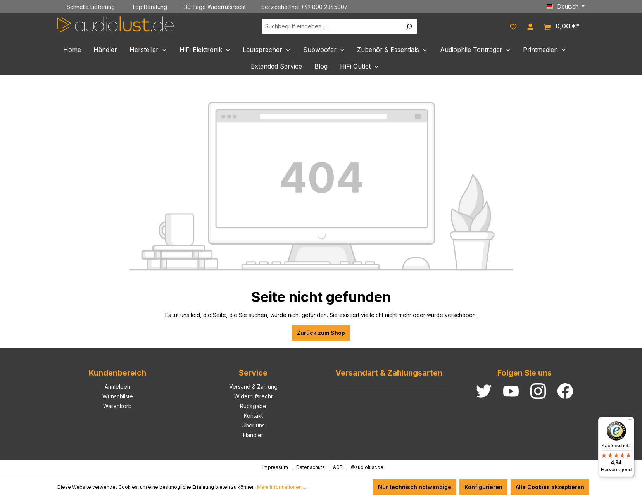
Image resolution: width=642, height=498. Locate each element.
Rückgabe (253, 406)
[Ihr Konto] (530, 26)
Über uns (253, 425)
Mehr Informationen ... (281, 487)
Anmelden (117, 386)
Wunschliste (117, 396)
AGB (338, 467)
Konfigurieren (483, 487)
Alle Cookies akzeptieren (550, 487)
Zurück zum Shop (321, 332)
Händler (253, 435)
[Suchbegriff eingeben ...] (331, 26)
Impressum (275, 467)
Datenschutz (310, 467)
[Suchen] (408, 26)
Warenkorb (117, 406)
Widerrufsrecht (253, 396)
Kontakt (253, 415)
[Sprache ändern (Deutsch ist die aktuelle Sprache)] (566, 6)
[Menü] (629, 421)
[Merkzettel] (513, 26)
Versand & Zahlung (253, 386)
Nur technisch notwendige (414, 487)
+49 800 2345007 (324, 6)
